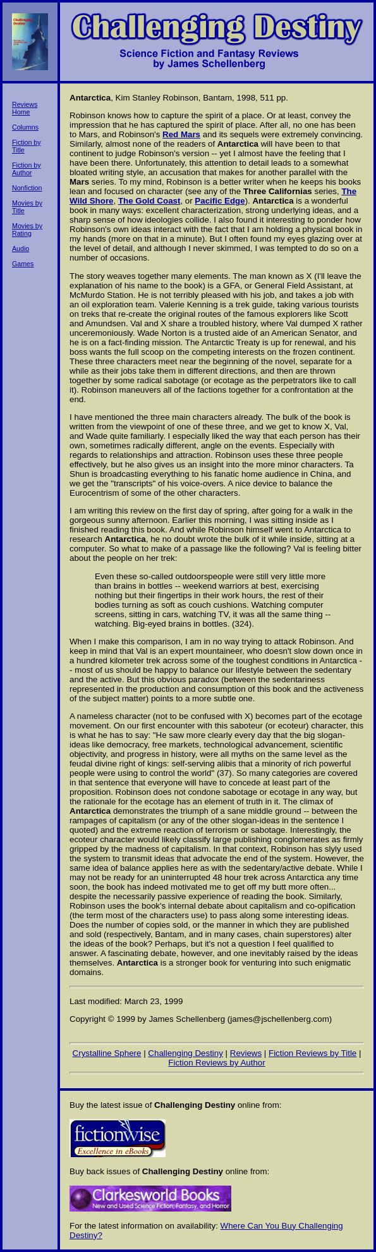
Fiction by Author (26, 168)
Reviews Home (24, 108)
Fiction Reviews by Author (216, 1062)
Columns (25, 127)
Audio (20, 248)
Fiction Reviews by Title (312, 1053)
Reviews (246, 1053)
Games (22, 263)
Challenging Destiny (185, 1053)
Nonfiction (27, 188)
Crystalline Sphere (107, 1053)
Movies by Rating (27, 229)
